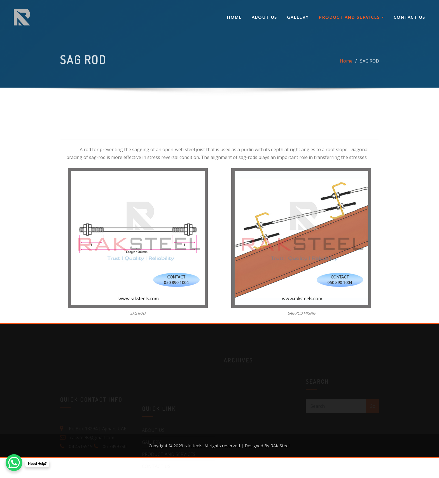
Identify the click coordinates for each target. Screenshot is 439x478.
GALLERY (298, 17)
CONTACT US (409, 17)
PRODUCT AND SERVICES (351, 17)
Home (346, 63)
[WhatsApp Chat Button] (14, 462)
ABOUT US (264, 17)
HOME (234, 17)
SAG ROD (369, 63)
